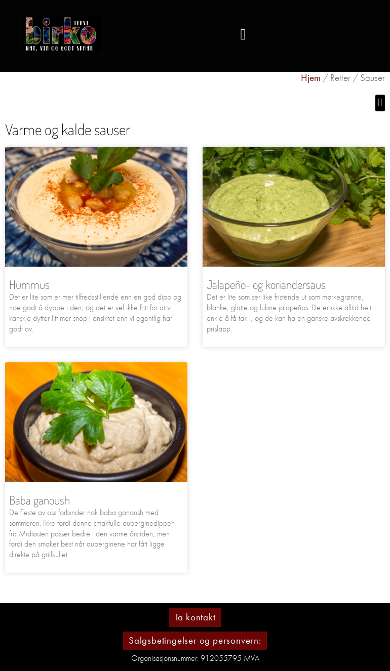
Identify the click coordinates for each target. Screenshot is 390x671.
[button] (243, 34)
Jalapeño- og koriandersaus (266, 284)
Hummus (29, 284)
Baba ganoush (39, 499)
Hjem (311, 77)
